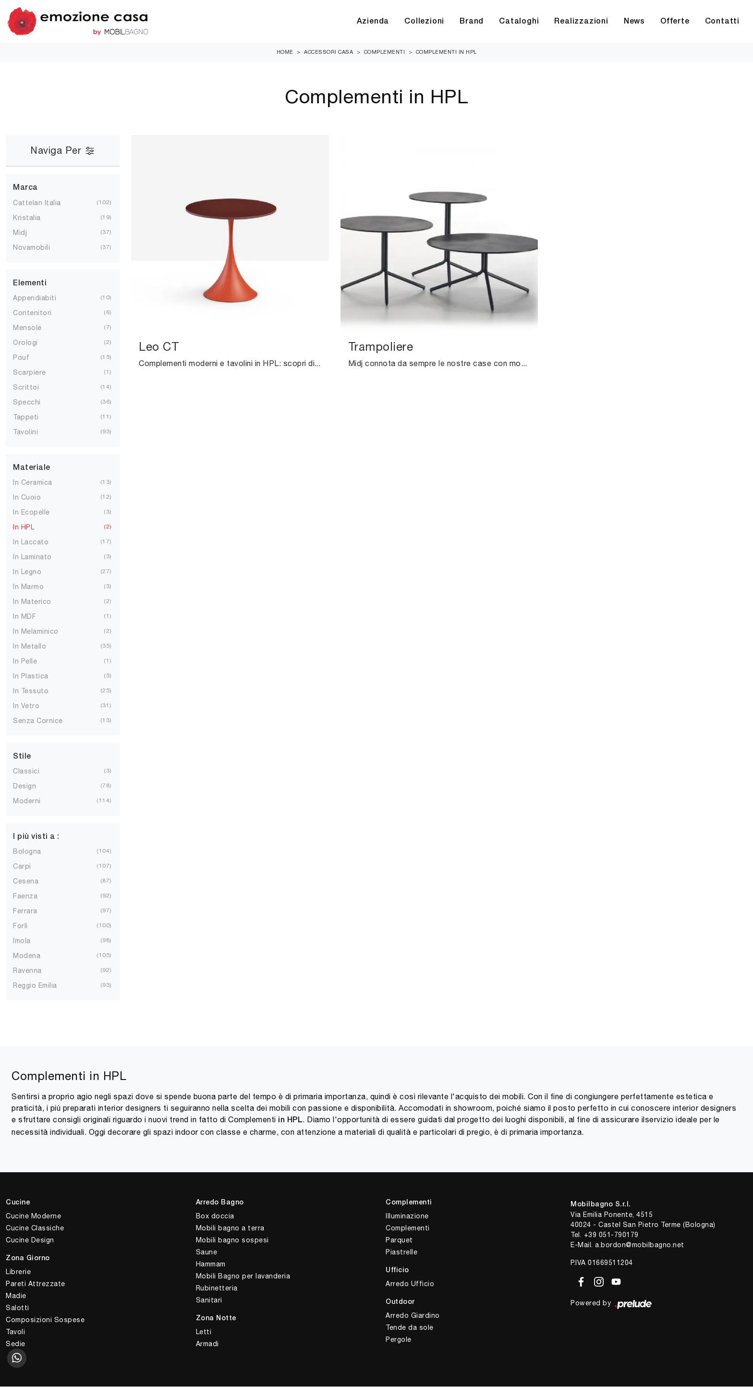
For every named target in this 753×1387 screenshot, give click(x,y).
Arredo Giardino (413, 1316)
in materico (40, 602)
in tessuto (38, 691)
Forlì (28, 926)
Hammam (211, 1264)
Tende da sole (410, 1328)
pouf (29, 358)
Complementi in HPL (446, 52)
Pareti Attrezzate (35, 1284)
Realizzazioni (581, 21)
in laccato (38, 542)
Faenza (33, 896)
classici (34, 771)
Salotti (17, 1308)
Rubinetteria (217, 1288)
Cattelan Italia (44, 203)
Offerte (675, 21)
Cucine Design (30, 1240)
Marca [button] (25, 188)
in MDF (32, 617)
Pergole (399, 1340)
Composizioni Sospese (45, 1320)
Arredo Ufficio (410, 1284)
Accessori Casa (328, 52)
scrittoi (33, 388)
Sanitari (209, 1300)
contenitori (40, 313)
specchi (34, 402)
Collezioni (424, 21)
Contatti (722, 21)
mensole (35, 328)
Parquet (399, 1240)
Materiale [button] (31, 468)
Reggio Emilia (43, 986)
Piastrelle (401, 1252)
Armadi (207, 1344)
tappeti (33, 417)
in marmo (36, 587)
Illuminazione (407, 1216)
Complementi (384, 52)
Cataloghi (519, 21)
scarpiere (37, 373)
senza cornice (45, 721)
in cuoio (34, 498)
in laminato (40, 557)
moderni (34, 801)
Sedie (15, 1344)
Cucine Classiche (35, 1228)
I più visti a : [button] (36, 837)
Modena (34, 956)
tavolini (33, 432)
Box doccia (215, 1216)
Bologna (35, 852)
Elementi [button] (30, 284)
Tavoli (15, 1332)
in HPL (31, 527)
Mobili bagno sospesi (232, 1240)
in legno (35, 572)
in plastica (38, 676)
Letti (204, 1332)
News (634, 21)
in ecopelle (39, 512)
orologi (33, 343)
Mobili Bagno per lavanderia (243, 1276)
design (32, 786)
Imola (29, 941)
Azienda (373, 21)
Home (285, 52)
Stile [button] (22, 757)
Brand (472, 21)
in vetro (34, 706)
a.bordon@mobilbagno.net (639, 1245)
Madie (16, 1296)
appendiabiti (42, 298)
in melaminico (43, 632)
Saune (207, 1252)
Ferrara (33, 911)
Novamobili (39, 248)
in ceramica (40, 483)
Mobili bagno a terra (230, 1228)
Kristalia (34, 218)
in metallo (37, 647)
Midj (27, 233)
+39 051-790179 (611, 1235)
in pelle (32, 661)
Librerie (18, 1272)
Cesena (33, 881)
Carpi (30, 867)
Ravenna (35, 971)
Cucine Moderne (33, 1216)
